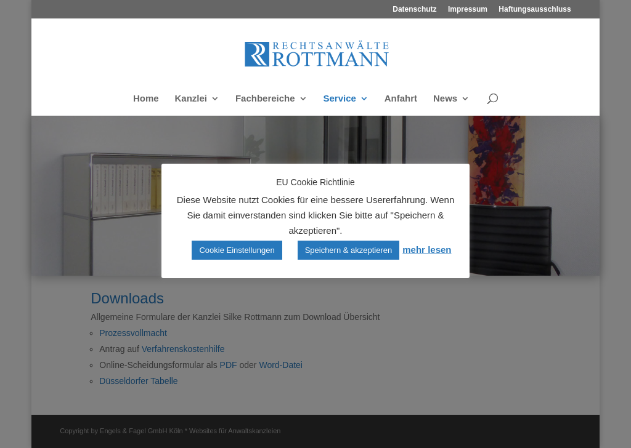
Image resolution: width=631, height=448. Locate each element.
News (445, 98)
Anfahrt (401, 98)
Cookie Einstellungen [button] (236, 250)
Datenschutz (414, 10)
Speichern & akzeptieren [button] (349, 250)
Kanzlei (190, 98)
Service (340, 98)
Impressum (467, 10)
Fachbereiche (265, 98)
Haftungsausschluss (535, 10)
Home (146, 98)
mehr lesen (426, 249)
